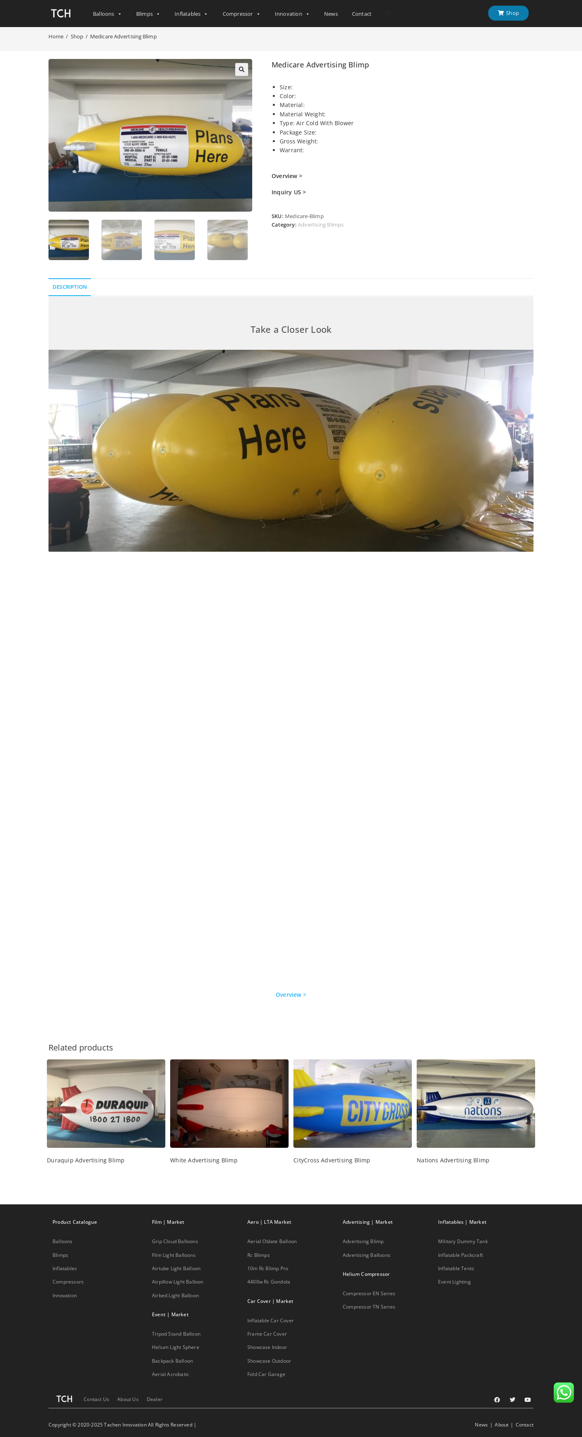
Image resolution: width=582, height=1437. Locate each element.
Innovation (292, 14)
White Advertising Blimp (204, 1160)
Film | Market (168, 1222)
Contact (361, 13)
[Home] (55, 36)
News (331, 13)
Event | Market (170, 1314)
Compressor (242, 14)
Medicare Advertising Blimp (123, 36)
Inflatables (191, 14)
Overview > (291, 994)
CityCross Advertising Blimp (331, 1160)
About (501, 1424)
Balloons (107, 14)
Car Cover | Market (270, 1301)
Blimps (148, 14)
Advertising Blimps (321, 224)
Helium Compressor (366, 1274)
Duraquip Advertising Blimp (85, 1160)
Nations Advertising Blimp (453, 1160)
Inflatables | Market (462, 1222)
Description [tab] (70, 287)
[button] (241, 69)
